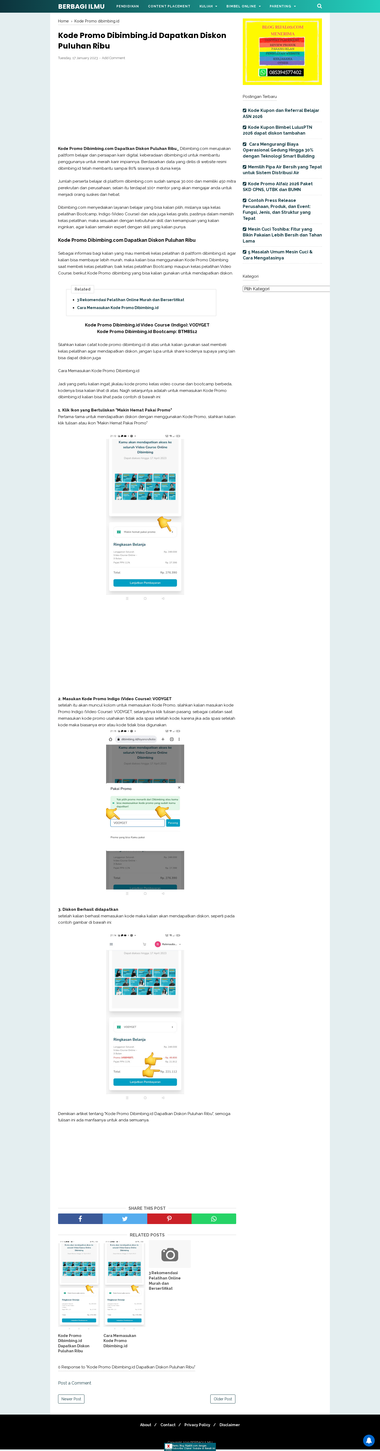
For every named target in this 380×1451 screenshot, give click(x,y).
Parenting (280, 6)
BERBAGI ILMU (81, 6)
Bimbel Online (241, 6)
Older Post (223, 1400)
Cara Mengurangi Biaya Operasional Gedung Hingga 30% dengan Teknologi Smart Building (279, 150)
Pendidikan (127, 6)
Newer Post (71, 1400)
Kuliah (206, 6)
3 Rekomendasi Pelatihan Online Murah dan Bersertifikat (130, 301)
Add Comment (113, 59)
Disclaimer (233, 1426)
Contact (166, 1426)
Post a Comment (74, 1384)
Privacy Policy (199, 1426)
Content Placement (169, 6)
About (142, 1426)
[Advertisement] (147, 105)
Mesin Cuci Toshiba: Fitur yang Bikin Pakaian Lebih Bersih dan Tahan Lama (282, 235)
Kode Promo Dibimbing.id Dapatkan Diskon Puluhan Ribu (73, 1345)
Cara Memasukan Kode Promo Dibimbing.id (118, 309)
